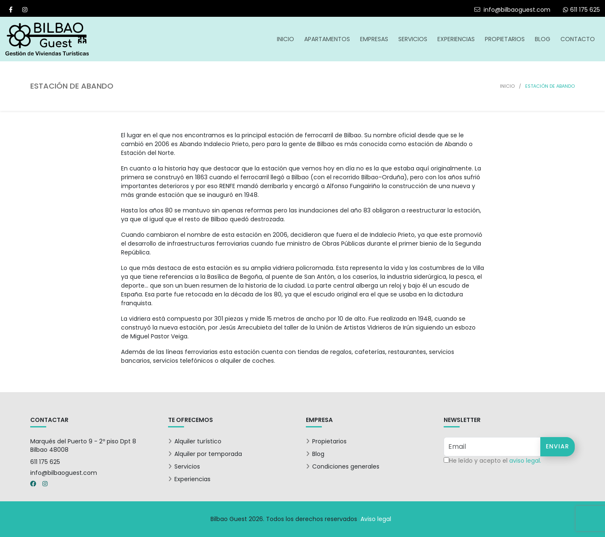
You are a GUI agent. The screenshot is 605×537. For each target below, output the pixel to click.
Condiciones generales (345, 466)
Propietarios (505, 39)
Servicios (412, 39)
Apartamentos (327, 39)
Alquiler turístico (197, 441)
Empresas (374, 39)
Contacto (577, 39)
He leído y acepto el (495, 460)
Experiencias (456, 39)
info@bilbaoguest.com (512, 9)
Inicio (285, 39)
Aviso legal (375, 519)
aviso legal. (525, 460)
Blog (542, 39)
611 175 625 (45, 462)
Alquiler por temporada (208, 454)
